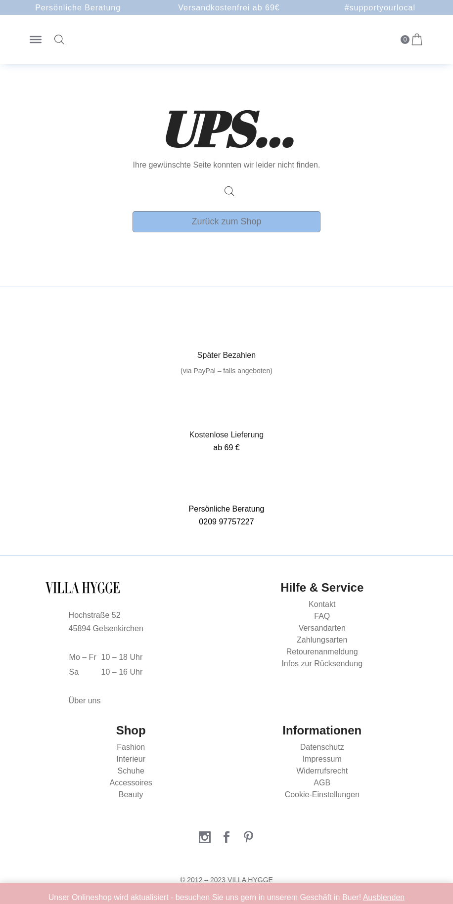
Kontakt (322, 604)
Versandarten (322, 628)
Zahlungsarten (322, 640)
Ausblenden (384, 897)
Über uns (85, 700)
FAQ (322, 616)
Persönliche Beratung (78, 7)
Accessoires (131, 782)
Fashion (131, 747)
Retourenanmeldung (322, 651)
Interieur (130, 759)
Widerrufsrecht (322, 771)
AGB (322, 782)
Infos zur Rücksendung (321, 663)
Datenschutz (322, 747)
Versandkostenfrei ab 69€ (228, 7)
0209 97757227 (226, 521)
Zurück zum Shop (226, 221)
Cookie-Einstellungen (322, 794)
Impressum (322, 759)
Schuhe (131, 771)
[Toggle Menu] (36, 39)
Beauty (131, 794)
